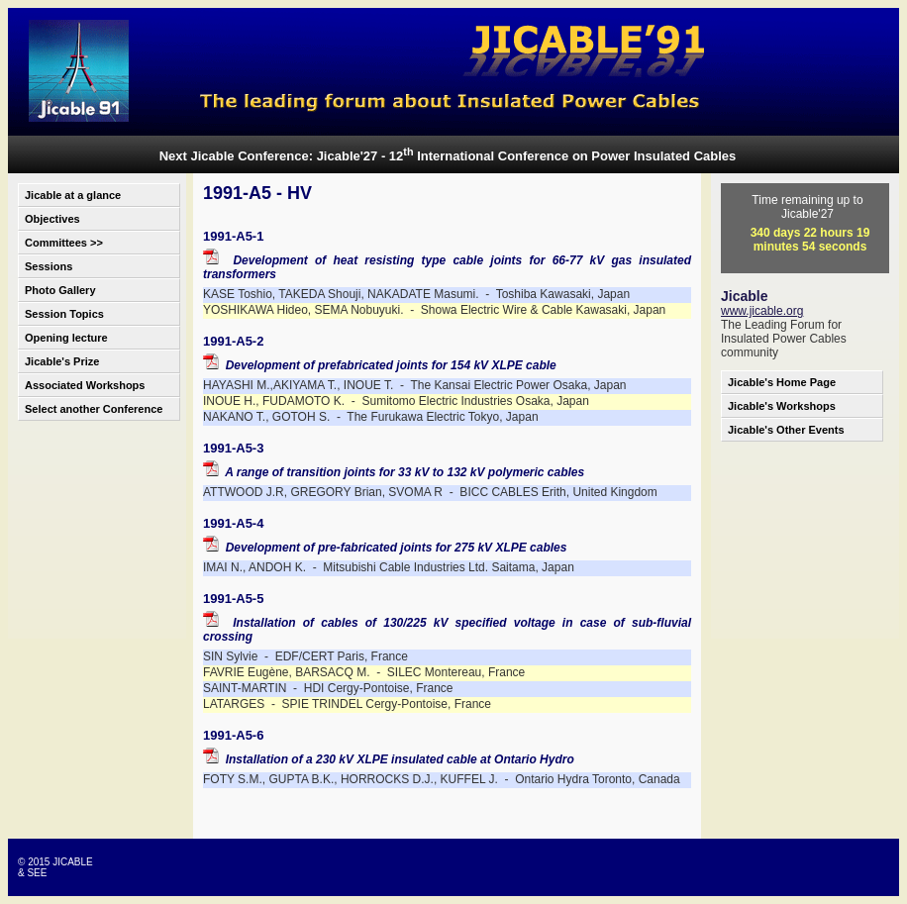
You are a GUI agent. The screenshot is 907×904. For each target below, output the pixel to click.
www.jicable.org (762, 311)
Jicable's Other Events (786, 430)
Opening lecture (66, 338)
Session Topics (64, 314)
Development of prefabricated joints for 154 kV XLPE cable (379, 365)
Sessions (48, 266)
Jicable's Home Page (782, 382)
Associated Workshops (85, 385)
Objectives (52, 219)
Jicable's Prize (62, 361)
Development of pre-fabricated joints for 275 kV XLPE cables (384, 547)
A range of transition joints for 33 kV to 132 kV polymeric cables (393, 472)
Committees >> (64, 243)
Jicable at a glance (73, 195)
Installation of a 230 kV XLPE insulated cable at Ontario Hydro (388, 759)
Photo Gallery (60, 290)
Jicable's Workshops (782, 406)
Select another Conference (93, 409)
